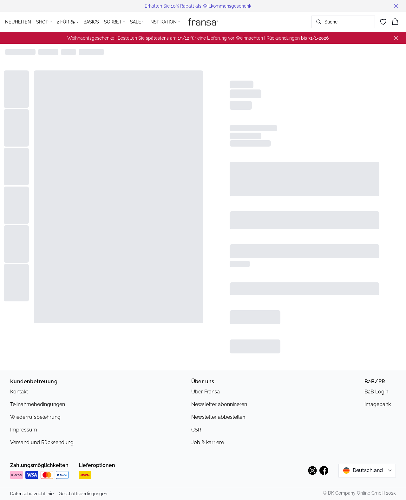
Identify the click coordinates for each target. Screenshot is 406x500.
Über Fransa (205, 392)
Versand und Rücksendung (42, 442)
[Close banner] (396, 6)
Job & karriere (207, 442)
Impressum (23, 430)
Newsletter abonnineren (219, 404)
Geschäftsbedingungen (83, 493)
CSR (196, 430)
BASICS (91, 21)
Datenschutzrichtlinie (32, 493)
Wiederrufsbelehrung (35, 417)
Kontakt (19, 392)
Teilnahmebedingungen (37, 404)
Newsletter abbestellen (218, 417)
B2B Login (376, 392)
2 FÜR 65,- (67, 21)
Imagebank (377, 404)
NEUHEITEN (18, 21)
